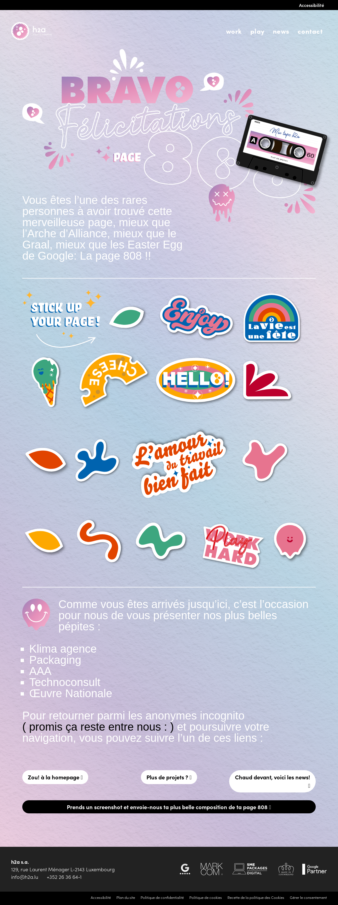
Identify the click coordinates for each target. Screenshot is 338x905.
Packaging (55, 660)
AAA (40, 671)
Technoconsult (65, 682)
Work (234, 30)
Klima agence (63, 649)
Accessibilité (311, 5)
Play (257, 30)
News (281, 30)
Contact (310, 30)
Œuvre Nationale (70, 693)
